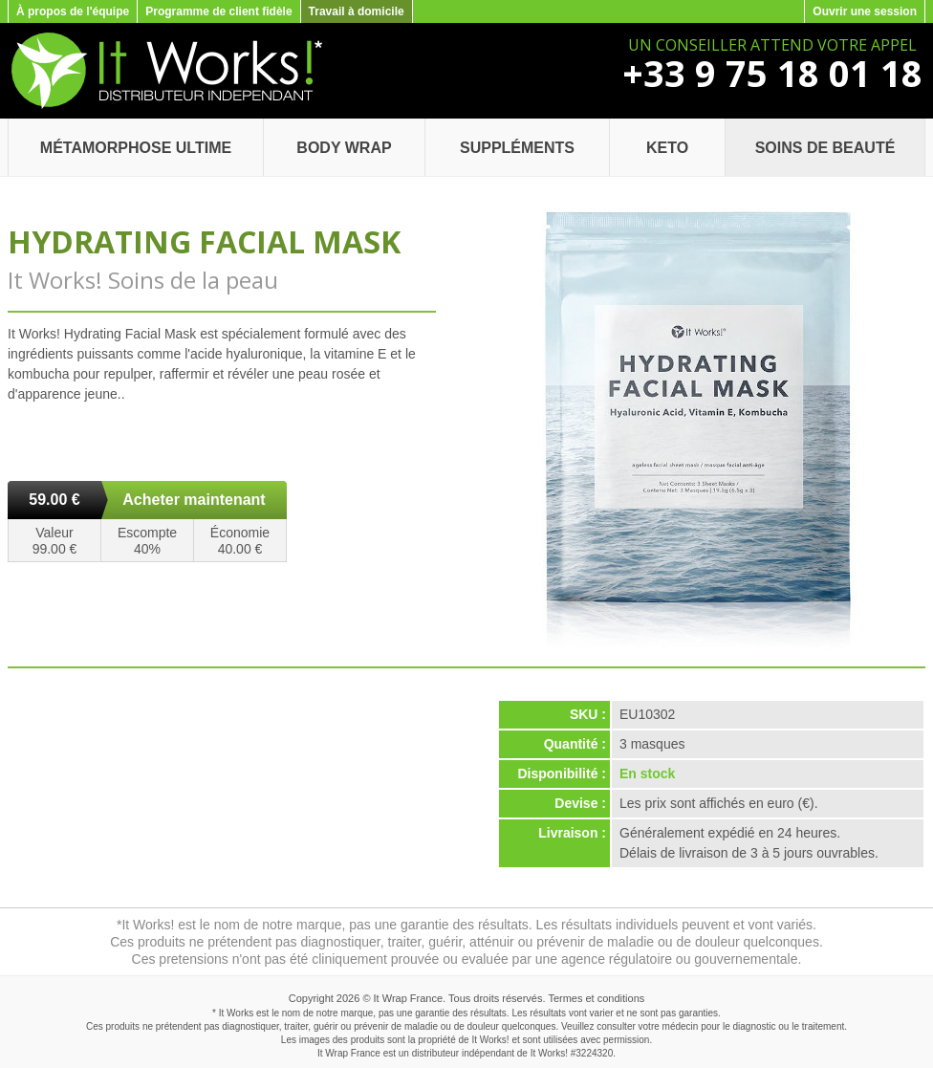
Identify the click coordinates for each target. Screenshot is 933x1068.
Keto (667, 148)
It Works (548, 1053)
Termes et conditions (596, 998)
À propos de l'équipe (72, 11)
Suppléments (517, 148)
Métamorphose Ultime (135, 148)
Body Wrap (343, 148)
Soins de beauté (825, 148)
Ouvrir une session (865, 11)
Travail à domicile (356, 11)
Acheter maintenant (193, 499)
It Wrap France (409, 998)
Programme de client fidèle (218, 11)
